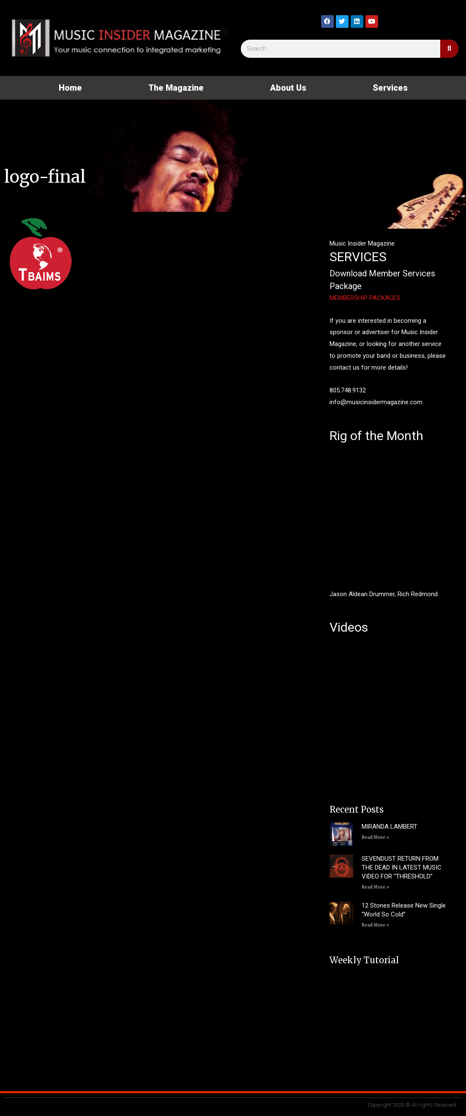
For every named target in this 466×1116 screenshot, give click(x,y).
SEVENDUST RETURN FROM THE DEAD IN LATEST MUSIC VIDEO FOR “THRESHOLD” (401, 867)
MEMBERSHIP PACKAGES (365, 298)
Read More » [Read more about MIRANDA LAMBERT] (375, 837)
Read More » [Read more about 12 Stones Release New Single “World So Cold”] (375, 925)
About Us (288, 88)
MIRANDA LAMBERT (389, 826)
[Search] (449, 49)
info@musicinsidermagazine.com (376, 402)
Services (390, 88)
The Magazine (176, 88)
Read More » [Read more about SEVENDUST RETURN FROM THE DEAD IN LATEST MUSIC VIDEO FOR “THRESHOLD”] (375, 887)
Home (70, 88)
